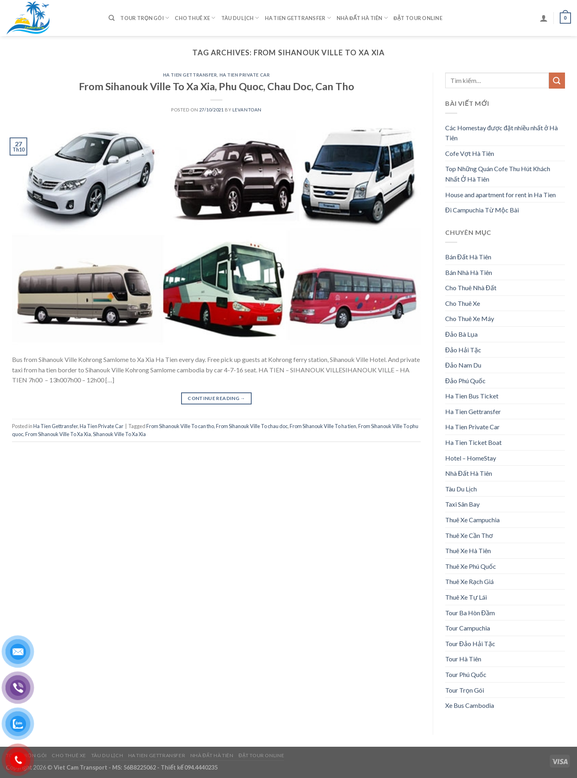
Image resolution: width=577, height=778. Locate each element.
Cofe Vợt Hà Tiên (469, 153)
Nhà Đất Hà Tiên (362, 18)
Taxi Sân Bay (462, 504)
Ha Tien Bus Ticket (471, 396)
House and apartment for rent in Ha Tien (500, 194)
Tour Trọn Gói (144, 18)
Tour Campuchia (467, 628)
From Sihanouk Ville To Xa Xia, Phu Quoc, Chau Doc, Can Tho (216, 86)
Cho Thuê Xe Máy (469, 318)
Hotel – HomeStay (470, 458)
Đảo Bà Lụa (461, 334)
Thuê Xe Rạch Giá (469, 581)
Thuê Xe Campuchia (472, 519)
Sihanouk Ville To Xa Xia (119, 434)
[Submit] (557, 80)
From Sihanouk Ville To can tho (180, 426)
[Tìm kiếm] (112, 18)
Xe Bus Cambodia (469, 705)
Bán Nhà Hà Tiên (468, 272)
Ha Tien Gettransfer (298, 18)
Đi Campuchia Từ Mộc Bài (482, 210)
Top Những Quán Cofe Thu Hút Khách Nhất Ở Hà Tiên (497, 174)
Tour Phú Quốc (465, 674)
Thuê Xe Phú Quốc (470, 566)
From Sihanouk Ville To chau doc (252, 426)
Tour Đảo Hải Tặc (470, 643)
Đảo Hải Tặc (463, 350)
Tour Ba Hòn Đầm (470, 612)
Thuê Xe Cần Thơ (469, 535)
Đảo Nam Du (463, 365)
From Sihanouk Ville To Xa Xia (58, 434)
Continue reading (216, 398)
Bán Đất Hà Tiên (468, 257)
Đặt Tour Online (417, 18)
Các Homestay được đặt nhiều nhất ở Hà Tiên (501, 133)
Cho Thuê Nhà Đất (470, 287)
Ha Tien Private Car (245, 74)
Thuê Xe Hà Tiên (468, 550)
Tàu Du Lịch (240, 18)
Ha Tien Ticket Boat (473, 442)
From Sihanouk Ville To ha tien (323, 426)
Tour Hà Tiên (463, 659)
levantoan (247, 109)
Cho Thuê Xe (195, 18)
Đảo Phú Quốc (465, 380)
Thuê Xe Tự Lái (466, 597)
